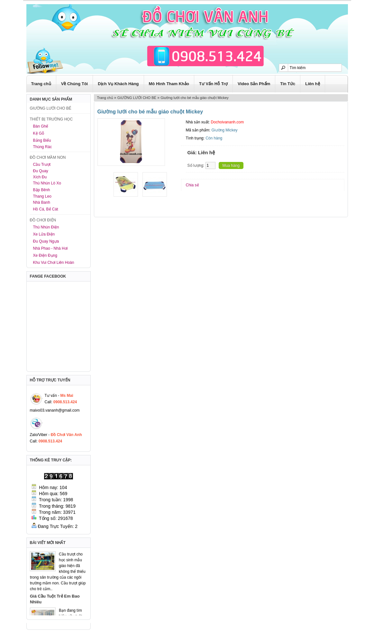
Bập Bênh (41, 190)
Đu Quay (40, 171)
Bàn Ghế (41, 126)
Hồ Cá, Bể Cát (45, 209)
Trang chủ (41, 83)
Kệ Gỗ (38, 133)
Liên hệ (312, 83)
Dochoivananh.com (227, 122)
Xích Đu (40, 177)
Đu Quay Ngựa (46, 241)
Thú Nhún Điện (46, 227)
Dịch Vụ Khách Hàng (118, 83)
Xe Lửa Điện (44, 234)
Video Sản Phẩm (254, 83)
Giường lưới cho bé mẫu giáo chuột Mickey (194, 98)
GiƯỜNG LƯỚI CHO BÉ (136, 98)
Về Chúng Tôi (74, 83)
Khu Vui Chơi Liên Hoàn (53, 262)
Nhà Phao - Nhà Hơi (50, 248)
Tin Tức (287, 83)
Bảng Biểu (42, 140)
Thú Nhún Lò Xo (47, 183)
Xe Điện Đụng (45, 255)
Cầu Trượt (42, 164)
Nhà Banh (41, 202)
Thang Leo (42, 196)
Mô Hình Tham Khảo (169, 83)
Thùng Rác (42, 147)
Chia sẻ (192, 185)
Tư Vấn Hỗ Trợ (213, 83)
